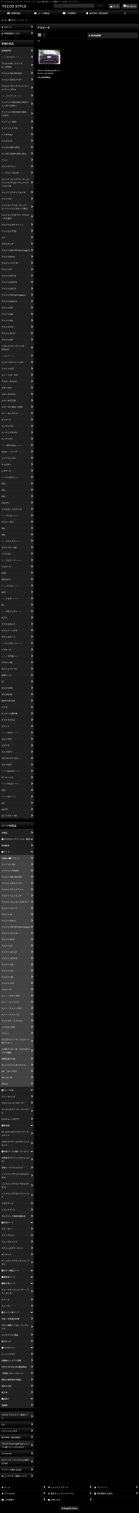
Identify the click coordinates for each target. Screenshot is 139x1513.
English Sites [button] (70, 1508)
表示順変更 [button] (95, 35)
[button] (125, 13)
